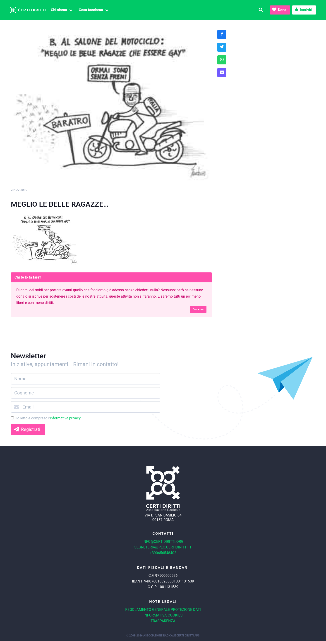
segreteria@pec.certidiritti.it (163, 547)
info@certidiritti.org (162, 541)
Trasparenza (163, 621)
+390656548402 (163, 553)
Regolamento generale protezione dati (163, 609)
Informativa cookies (163, 615)
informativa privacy (65, 418)
